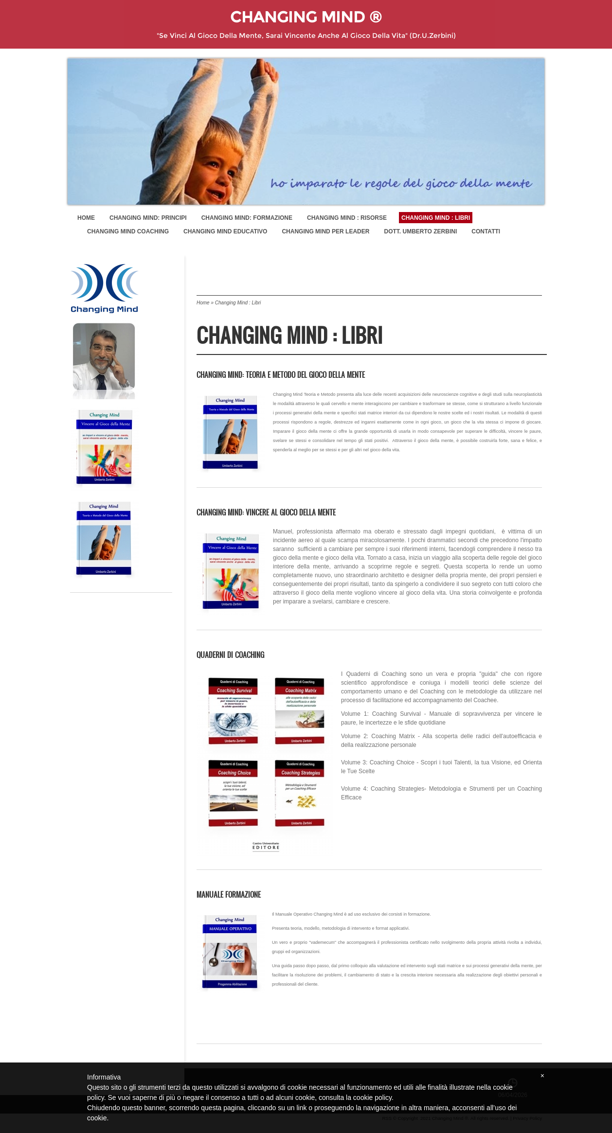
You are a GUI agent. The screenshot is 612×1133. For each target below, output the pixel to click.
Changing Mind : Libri (435, 217)
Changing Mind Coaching (128, 231)
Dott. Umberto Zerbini (420, 231)
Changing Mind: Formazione (246, 217)
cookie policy (372, 1097)
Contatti (485, 231)
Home (86, 217)
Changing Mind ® (306, 17)
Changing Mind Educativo (225, 231)
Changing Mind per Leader (325, 231)
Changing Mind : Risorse (347, 217)
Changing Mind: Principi (148, 217)
